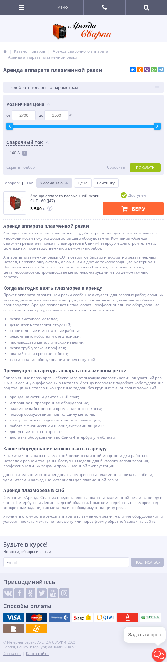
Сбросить (116, 167)
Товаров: (11, 183)
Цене (83, 183)
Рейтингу (106, 183)
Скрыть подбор (20, 167)
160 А (18, 153)
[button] (159, 655)
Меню (62, 7)
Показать (145, 167)
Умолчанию (51, 183)
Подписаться (148, 562)
